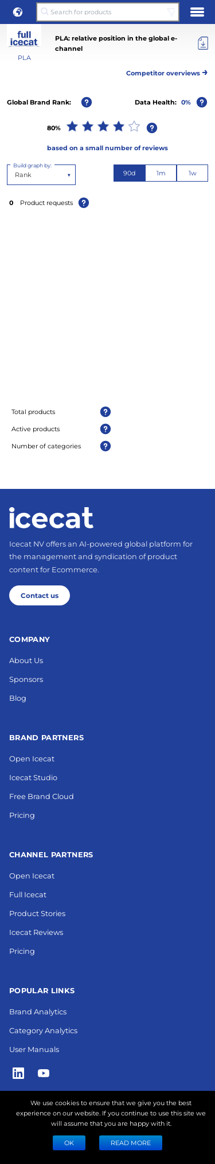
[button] (18, 12)
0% (186, 102)
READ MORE (131, 1142)
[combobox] (16, 175)
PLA (24, 57)
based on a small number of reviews (107, 148)
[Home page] (51, 996)
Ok (69, 1142)
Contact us (39, 1073)
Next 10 (107, 785)
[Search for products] (107, 12)
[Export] (203, 43)
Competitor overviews (167, 71)
